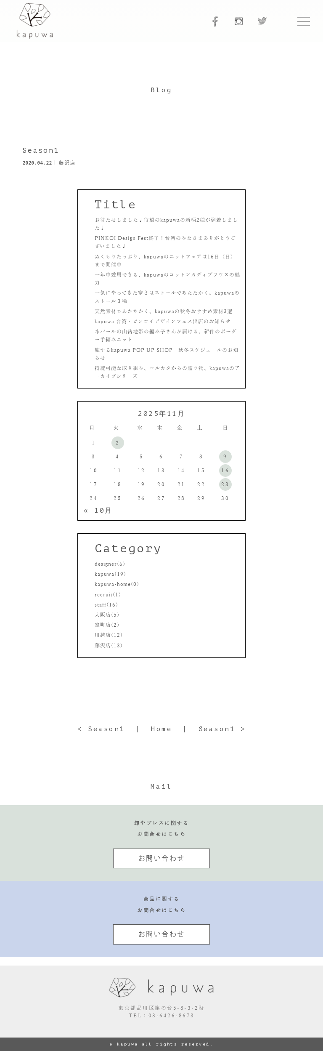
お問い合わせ (161, 858)
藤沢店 (67, 162)
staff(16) (106, 605)
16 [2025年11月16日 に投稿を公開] (225, 471)
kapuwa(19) (110, 574)
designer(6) (110, 564)
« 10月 (98, 510)
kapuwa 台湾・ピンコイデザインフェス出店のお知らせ (164, 322)
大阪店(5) (107, 615)
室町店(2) (107, 625)
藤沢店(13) (109, 646)
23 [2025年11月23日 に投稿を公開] (225, 484)
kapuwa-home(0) (117, 584)
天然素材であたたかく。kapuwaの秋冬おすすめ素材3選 (164, 311)
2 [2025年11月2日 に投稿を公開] (118, 443)
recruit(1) (108, 595)
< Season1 (101, 729)
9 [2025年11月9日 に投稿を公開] (225, 457)
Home (161, 729)
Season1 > (222, 729)
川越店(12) (109, 635)
